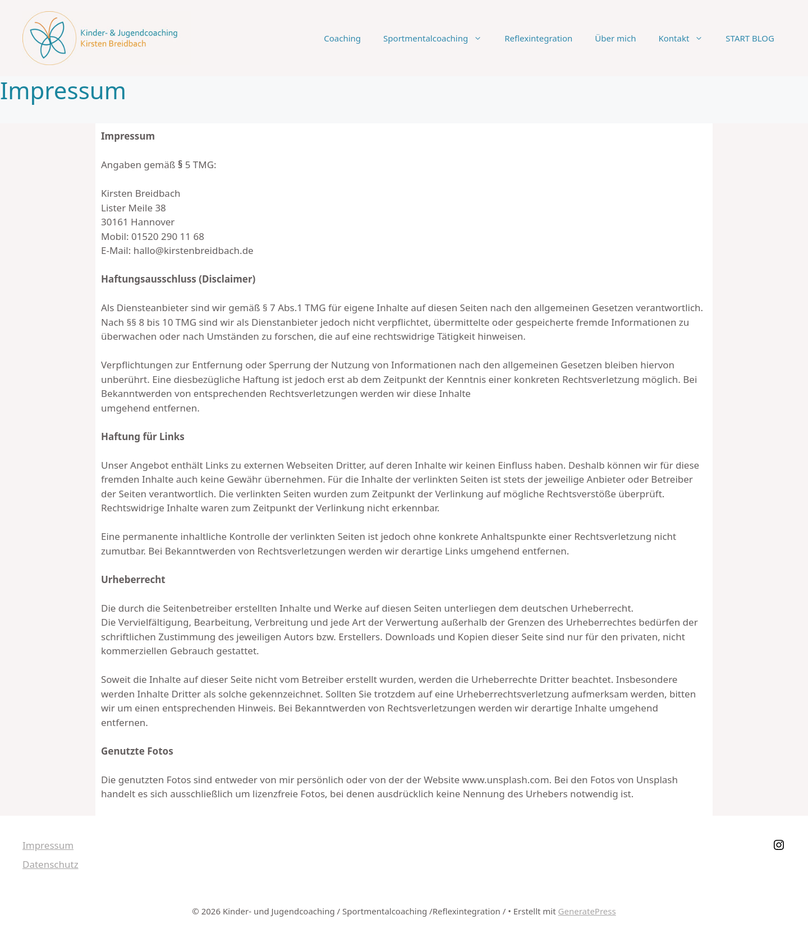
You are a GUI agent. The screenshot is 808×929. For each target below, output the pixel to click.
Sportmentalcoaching (438, 38)
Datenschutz (50, 864)
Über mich (615, 38)
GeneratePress (587, 911)
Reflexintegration (538, 38)
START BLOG (750, 38)
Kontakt (686, 38)
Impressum (48, 845)
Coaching (342, 38)
